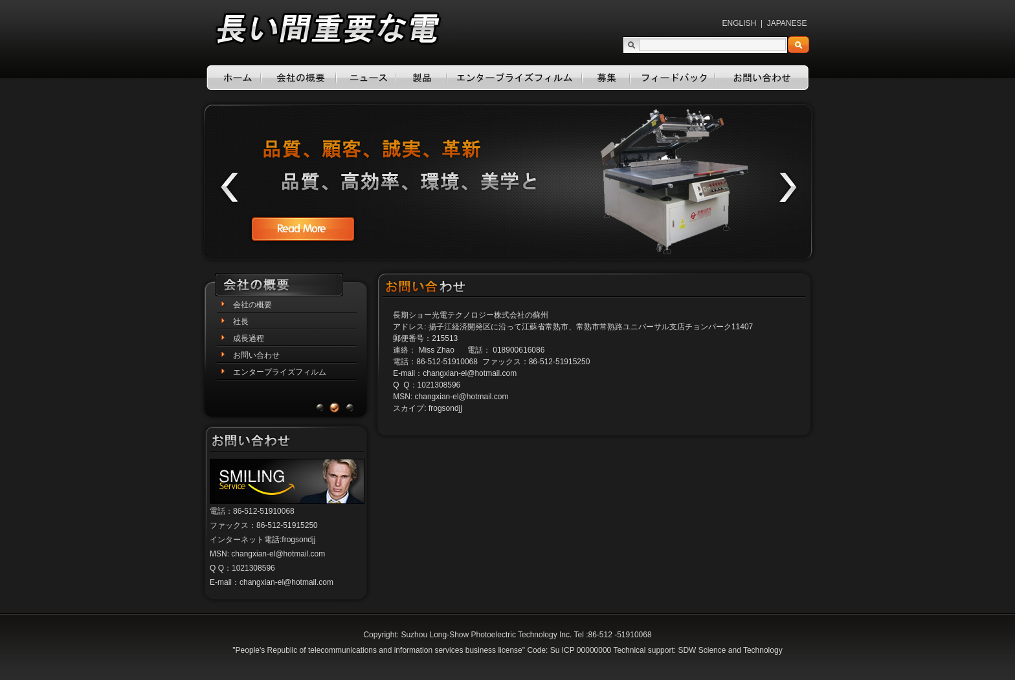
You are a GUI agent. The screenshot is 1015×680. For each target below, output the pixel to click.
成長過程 (248, 338)
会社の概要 (252, 304)
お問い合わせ (256, 355)
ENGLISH (739, 23)
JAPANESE (787, 23)
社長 (241, 321)
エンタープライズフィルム (279, 372)
